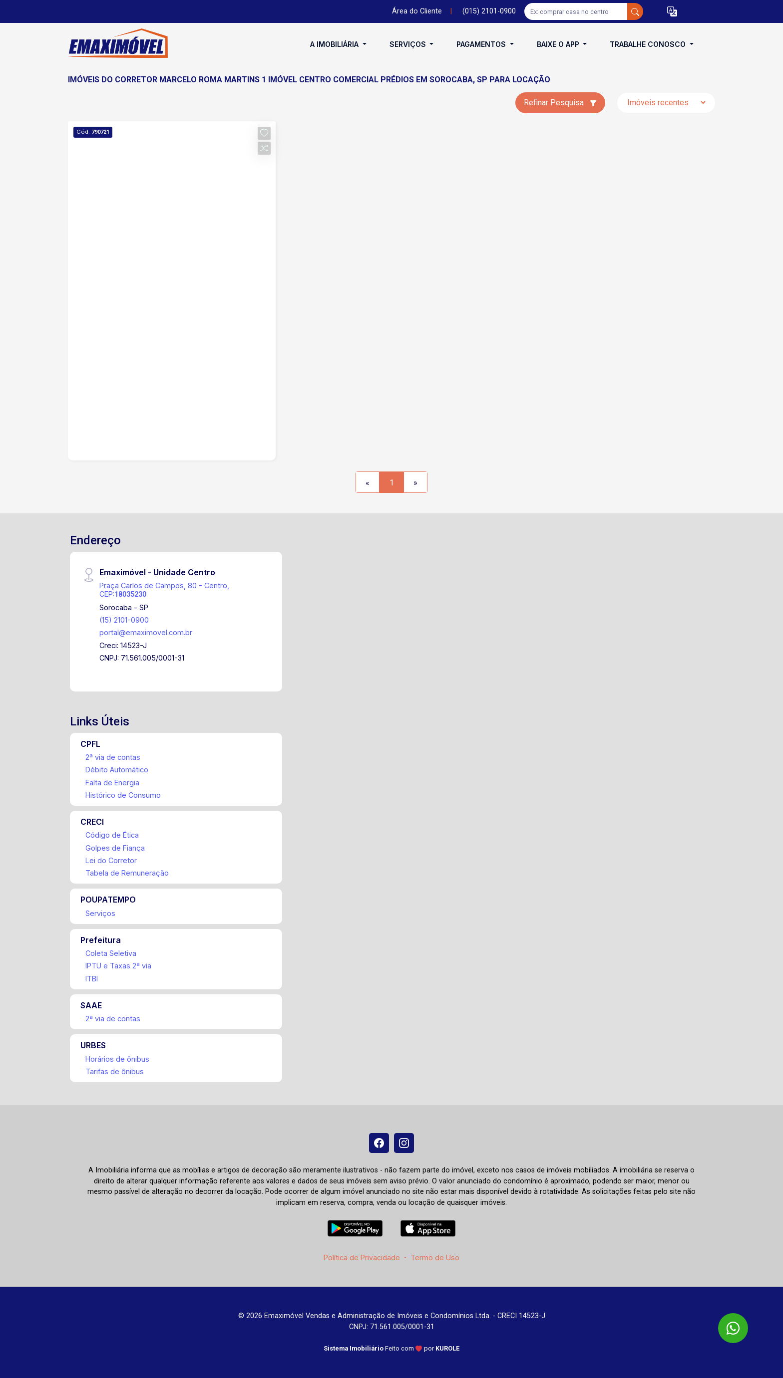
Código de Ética (112, 835)
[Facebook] (379, 1143)
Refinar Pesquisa (560, 102)
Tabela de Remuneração (127, 873)
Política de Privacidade (362, 1257)
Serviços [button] (409, 44)
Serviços (100, 913)
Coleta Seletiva (110, 953)
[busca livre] (635, 11)
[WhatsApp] (733, 1328)
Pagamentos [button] (482, 44)
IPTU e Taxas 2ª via (118, 965)
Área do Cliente (417, 11)
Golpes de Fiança (115, 848)
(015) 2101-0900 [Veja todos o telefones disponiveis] (489, 11)
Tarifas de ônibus (114, 1071)
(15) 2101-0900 (124, 620)
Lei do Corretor (111, 860)
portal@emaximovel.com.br (145, 632)
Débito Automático (116, 769)
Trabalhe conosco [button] (649, 44)
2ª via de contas (112, 757)
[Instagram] (404, 1143)
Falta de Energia (112, 782)
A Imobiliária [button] (335, 44)
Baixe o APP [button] (559, 44)
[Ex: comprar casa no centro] (576, 11)
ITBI (91, 978)
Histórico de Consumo (123, 795)
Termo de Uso (434, 1257)
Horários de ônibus (117, 1059)
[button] (672, 11)
